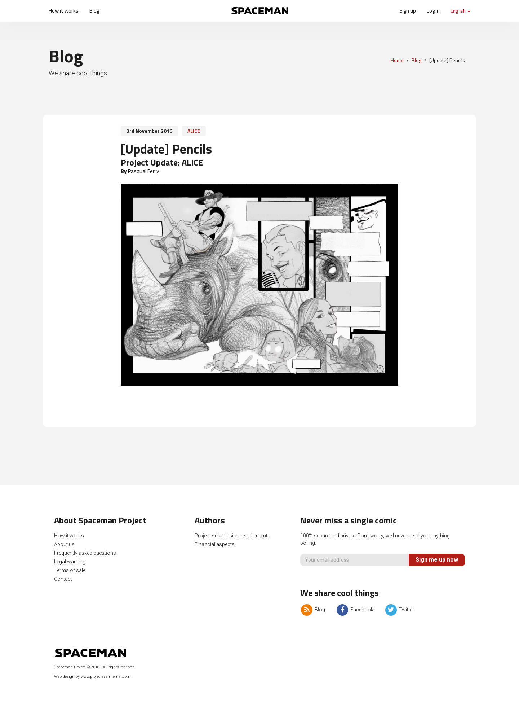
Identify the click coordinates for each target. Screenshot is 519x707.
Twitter (399, 609)
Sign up (407, 10)
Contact (63, 579)
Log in (433, 10)
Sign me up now (437, 559)
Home (397, 60)
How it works (64, 10)
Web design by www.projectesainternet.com (92, 676)
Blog (94, 10)
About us (64, 544)
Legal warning (69, 562)
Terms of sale (69, 570)
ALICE (193, 131)
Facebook (354, 609)
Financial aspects (215, 544)
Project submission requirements (232, 536)
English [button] (460, 10)
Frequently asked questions (85, 553)
